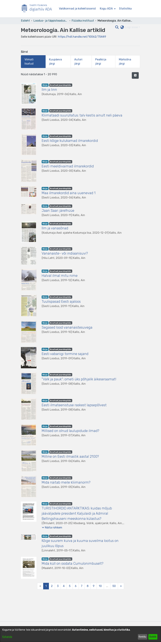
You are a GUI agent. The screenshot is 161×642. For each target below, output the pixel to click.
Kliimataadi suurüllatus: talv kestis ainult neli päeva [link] (82, 115)
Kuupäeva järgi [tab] (55, 61)
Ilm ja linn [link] (49, 89)
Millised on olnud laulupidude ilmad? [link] (70, 431)
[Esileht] (38, 9)
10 (100, 586)
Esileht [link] (25, 20)
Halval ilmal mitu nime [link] (60, 276)
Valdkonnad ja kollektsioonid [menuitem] (77, 8)
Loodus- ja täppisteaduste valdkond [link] (51, 20)
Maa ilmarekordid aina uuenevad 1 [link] (69, 193)
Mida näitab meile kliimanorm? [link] (66, 482)
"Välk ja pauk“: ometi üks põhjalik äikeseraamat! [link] (79, 379)
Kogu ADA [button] (106, 8)
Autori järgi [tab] (78, 61)
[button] (135, 75)
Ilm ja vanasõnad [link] (55, 228)
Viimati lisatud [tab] (29, 61)
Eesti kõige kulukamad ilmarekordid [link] (70, 141)
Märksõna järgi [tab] (125, 61)
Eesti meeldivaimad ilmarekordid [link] (68, 166)
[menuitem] (107, 8)
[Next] (121, 586)
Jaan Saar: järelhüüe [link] (58, 210)
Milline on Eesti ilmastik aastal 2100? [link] (70, 456)
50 (114, 586)
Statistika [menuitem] (125, 8)
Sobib (152, 636)
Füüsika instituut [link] (83, 20)
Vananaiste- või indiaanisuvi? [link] (65, 253)
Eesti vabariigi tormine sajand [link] (65, 354)
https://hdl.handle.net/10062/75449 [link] (82, 36)
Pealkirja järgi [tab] (100, 61)
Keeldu (142, 636)
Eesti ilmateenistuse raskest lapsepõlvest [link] (74, 405)
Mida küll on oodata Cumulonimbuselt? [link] (73, 563)
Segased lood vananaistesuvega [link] (67, 327)
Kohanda (7, 636)
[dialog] (80, 634)
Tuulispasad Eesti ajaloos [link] (61, 301)
